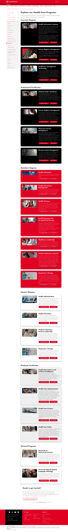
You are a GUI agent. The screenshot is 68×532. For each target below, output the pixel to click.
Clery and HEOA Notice (13, 527)
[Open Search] (57, 1)
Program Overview (43, 42)
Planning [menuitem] (9, 65)
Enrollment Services (28, 515)
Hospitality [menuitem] (9, 45)
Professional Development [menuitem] (13, 19)
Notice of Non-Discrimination (22, 527)
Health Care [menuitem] (9, 43)
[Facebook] (9, 512)
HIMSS (46, 320)
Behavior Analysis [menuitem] (10, 25)
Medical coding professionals (43, 93)
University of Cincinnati (46, 55)
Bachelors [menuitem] (13, 15)
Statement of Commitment (31, 527)
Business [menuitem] (9, 28)
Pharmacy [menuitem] (9, 63)
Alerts (7, 527)
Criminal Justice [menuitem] (10, 32)
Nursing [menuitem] (9, 61)
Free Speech (53, 527)
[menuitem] (7, 6)
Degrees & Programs (15, 8)
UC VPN (34, 517)
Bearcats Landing (36, 518)
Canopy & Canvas (27, 514)
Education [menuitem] (9, 34)
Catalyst (25, 518)
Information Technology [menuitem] (11, 49)
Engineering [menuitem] (9, 36)
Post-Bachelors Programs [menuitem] (13, 17)
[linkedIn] (18, 512)
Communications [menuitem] (10, 30)
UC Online (8, 8)
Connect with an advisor (30, 498)
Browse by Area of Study (24, 8)
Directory (44, 521)
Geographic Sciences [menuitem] (11, 38)
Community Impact (46, 518)
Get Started (53, 42)
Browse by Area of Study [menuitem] (13, 21)
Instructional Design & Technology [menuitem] (11, 52)
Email (25, 517)
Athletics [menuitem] (9, 23)
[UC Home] (12, 1)
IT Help (34, 515)
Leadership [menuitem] (9, 59)
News (44, 517)
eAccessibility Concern (40, 527)
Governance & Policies (47, 519)
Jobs (43, 515)
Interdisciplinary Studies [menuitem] (12, 54)
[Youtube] (15, 512)
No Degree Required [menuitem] (13, 13)
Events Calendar (46, 522)
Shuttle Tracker (36, 514)
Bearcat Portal (27, 519)
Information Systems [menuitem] (11, 47)
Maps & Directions (46, 514)
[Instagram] (12, 512)
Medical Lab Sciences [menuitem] (11, 67)
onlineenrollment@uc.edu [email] (12, 520)
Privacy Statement (48, 527)
